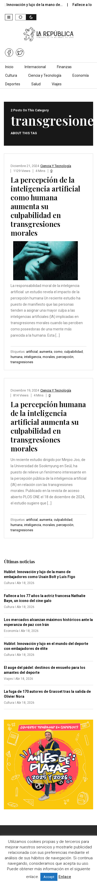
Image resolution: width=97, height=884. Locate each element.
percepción (64, 357)
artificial (32, 352)
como (58, 352)
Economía (80, 75)
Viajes (57, 84)
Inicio (9, 67)
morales (49, 357)
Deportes (12, 84)
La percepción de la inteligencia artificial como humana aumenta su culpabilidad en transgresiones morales (45, 206)
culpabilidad (73, 352)
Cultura (11, 75)
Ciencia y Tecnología (44, 75)
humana (17, 357)
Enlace (64, 876)
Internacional (35, 67)
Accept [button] (48, 877)
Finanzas (64, 67)
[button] (9, 17)
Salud (36, 84)
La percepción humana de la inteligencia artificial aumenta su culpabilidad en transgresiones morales (48, 426)
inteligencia (32, 357)
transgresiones (22, 362)
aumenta (45, 352)
